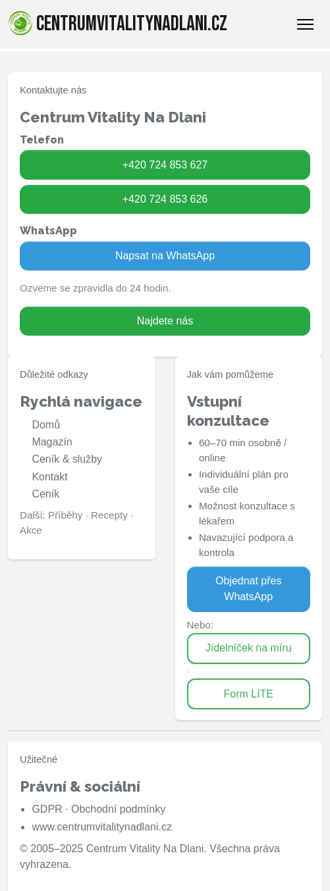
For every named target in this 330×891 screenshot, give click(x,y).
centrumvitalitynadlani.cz (117, 24)
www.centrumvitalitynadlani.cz (102, 826)
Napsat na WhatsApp (165, 255)
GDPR (47, 809)
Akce (31, 530)
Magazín (52, 441)
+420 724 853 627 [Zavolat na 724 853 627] (165, 164)
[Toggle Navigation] (305, 24)
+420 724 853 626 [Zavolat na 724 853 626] (165, 199)
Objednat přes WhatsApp (248, 588)
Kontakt (49, 476)
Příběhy (65, 515)
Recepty (109, 515)
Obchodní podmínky (118, 809)
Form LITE (248, 694)
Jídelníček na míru (249, 647)
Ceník (45, 493)
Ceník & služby (67, 459)
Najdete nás (165, 320)
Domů (46, 424)
